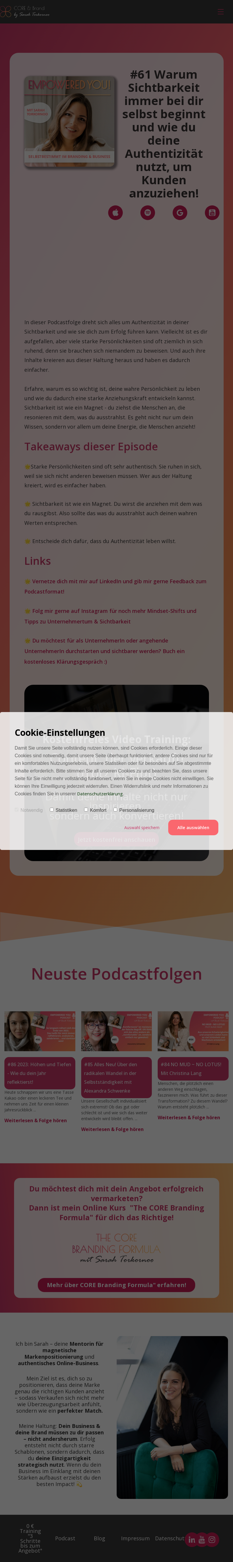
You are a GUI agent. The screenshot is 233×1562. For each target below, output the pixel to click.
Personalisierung (133, 810)
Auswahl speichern (140, 828)
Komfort (95, 810)
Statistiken (63, 810)
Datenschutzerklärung (102, 794)
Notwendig (29, 810)
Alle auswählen (193, 828)
